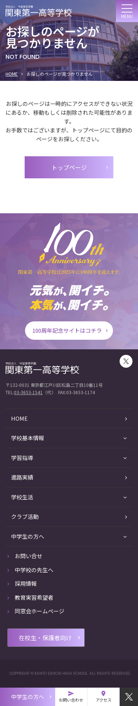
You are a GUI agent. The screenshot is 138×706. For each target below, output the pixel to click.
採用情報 (22, 583)
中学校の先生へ (30, 570)
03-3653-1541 (28, 392)
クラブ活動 (69, 516)
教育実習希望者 (30, 597)
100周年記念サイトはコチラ (70, 330)
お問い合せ (24, 556)
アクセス (104, 696)
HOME (12, 74)
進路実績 (69, 477)
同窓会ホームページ (35, 611)
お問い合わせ (71, 696)
